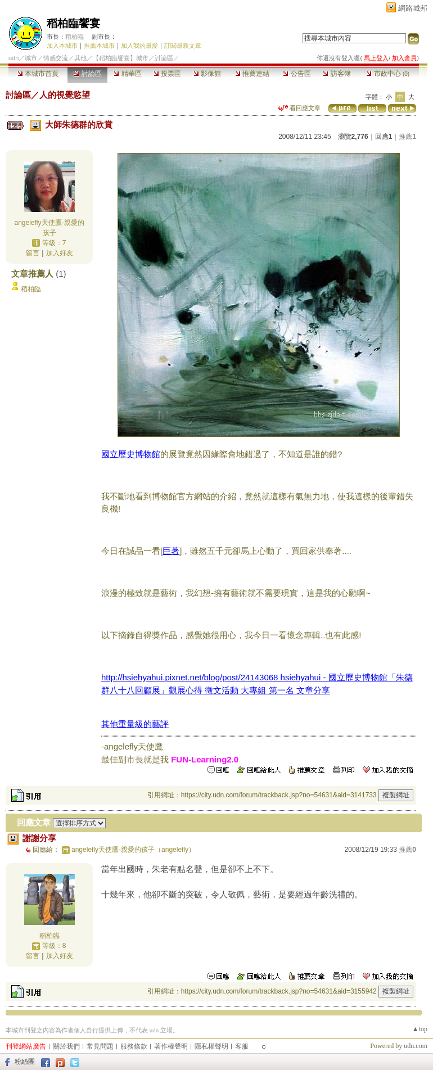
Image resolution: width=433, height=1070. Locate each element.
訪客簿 (336, 74)
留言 (32, 253)
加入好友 (59, 253)
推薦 (407, 137)
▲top (419, 1029)
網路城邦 (412, 8)
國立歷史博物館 (130, 454)
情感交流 (55, 58)
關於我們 (66, 1046)
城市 (31, 58)
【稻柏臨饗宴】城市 (120, 58)
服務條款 (133, 1046)
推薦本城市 (99, 45)
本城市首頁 (37, 74)
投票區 (167, 74)
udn (13, 58)
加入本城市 (62, 45)
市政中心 (387, 74)
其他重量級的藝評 (135, 724)
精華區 (127, 74)
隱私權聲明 (211, 1046)
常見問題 (100, 1046)
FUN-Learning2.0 (204, 759)
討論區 (87, 74)
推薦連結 (252, 74)
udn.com (415, 1046)
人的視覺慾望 (64, 95)
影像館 (207, 74)
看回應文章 (299, 108)
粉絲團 (25, 1062)
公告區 (296, 74)
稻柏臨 (74, 36)
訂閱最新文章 (182, 45)
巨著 (171, 551)
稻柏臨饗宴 (73, 23)
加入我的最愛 (139, 45)
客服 (242, 1046)
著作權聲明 (171, 1046)
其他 (80, 58)
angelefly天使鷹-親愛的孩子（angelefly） (133, 850)
